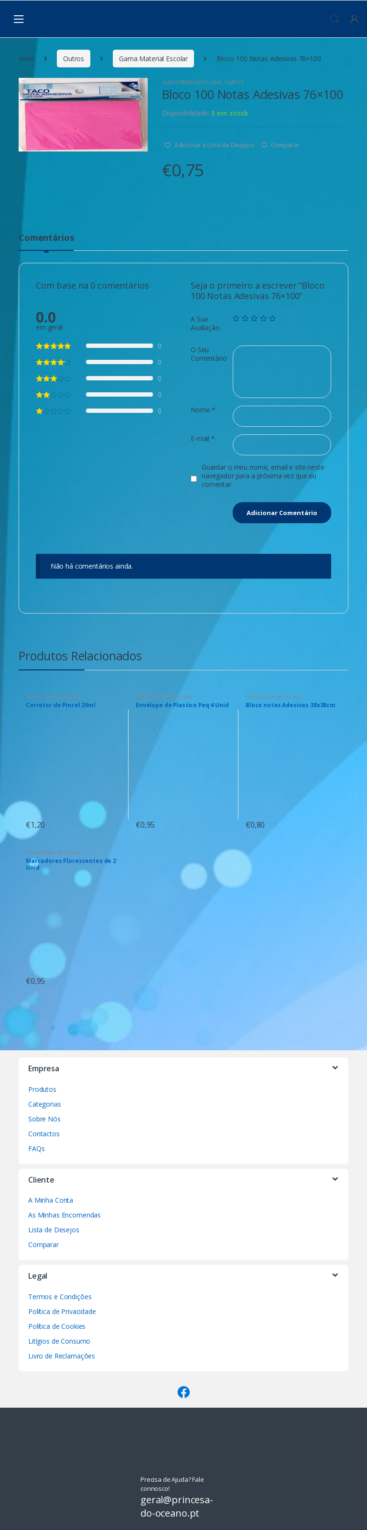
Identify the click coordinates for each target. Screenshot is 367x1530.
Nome (203, 410)
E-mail (203, 438)
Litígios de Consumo (59, 1341)
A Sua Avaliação (205, 323)
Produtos (42, 1089)
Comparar (285, 144)
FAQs (36, 1148)
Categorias (44, 1104)
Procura (334, 19)
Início (26, 58)
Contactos (44, 1133)
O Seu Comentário (209, 354)
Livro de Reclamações (61, 1355)
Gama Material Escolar (153, 58)
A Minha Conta (50, 1200)
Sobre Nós (44, 1118)
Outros (73, 58)
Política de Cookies (57, 1326)
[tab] (46, 241)
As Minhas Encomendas (64, 1214)
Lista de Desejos (53, 1229)
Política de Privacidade (62, 1311)
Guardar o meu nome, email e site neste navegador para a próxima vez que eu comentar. (263, 476)
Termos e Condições (59, 1296)
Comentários (46, 238)
